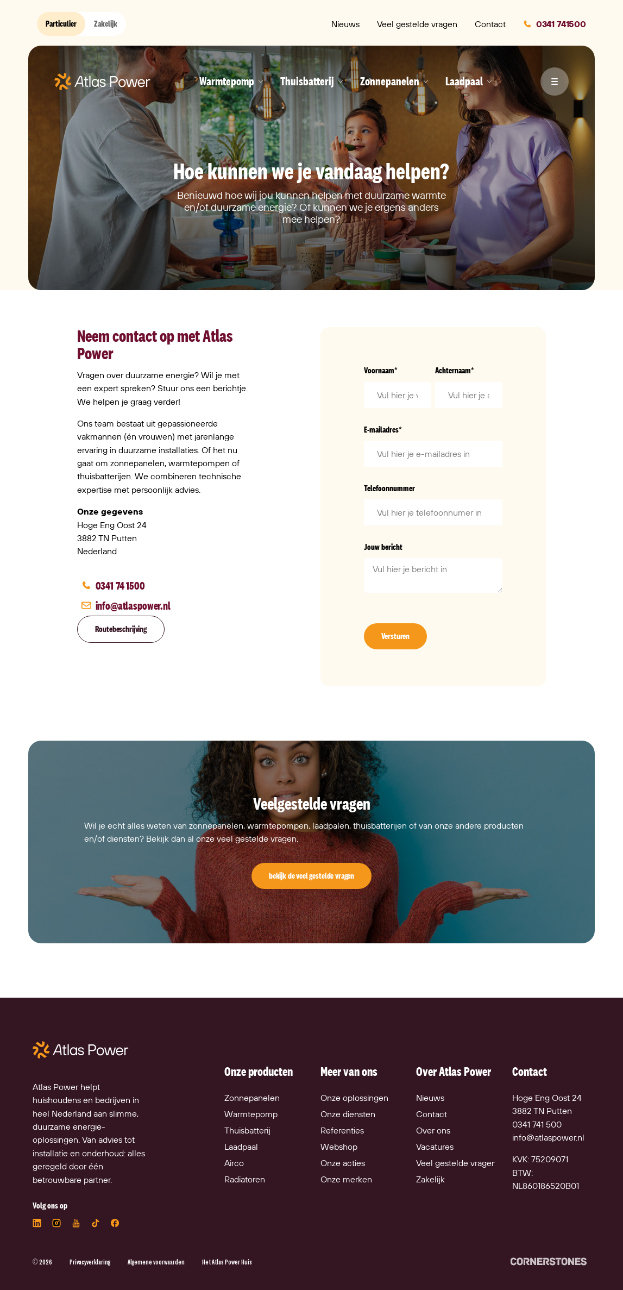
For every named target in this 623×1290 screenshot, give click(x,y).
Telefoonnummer (389, 488)
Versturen (395, 636)
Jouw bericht (383, 547)
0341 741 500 (537, 1124)
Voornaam (381, 370)
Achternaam (454, 370)
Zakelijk (105, 23)
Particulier (61, 23)
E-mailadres (383, 429)
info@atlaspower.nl (548, 1137)
